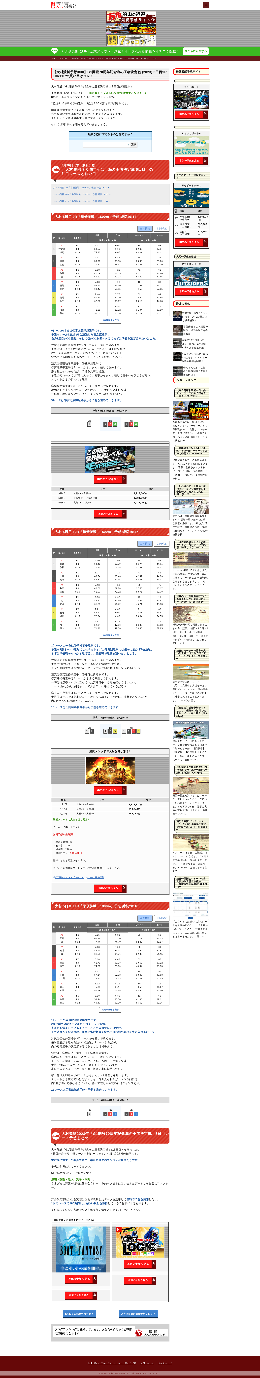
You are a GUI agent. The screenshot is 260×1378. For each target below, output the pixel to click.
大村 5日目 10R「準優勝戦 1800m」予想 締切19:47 (82, 194)
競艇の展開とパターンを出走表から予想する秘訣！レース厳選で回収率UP (191, 881)
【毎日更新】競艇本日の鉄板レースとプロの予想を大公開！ (191, 393)
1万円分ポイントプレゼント (68, 877)
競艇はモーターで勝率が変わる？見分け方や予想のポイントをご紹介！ (191, 653)
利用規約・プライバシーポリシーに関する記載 (112, 1363)
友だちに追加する (196, 51)
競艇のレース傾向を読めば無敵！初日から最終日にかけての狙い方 (191, 599)
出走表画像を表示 (110, 320)
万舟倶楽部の (138, 1314)
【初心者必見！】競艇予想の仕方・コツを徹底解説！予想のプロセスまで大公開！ (191, 490)
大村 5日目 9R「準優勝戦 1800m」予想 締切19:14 (81, 187)
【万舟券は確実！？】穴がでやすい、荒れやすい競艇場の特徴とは (191, 544)
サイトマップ (165, 1363)
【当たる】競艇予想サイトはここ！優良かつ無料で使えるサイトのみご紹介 (191, 710)
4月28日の (79, 1314)
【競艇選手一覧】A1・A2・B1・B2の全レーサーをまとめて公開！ (191, 451)
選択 (133, 144)
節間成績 (162, 228)
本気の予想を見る (111, 479)
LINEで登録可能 (94, 877)
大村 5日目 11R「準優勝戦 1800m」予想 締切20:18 (82, 201)
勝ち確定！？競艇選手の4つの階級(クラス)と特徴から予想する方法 (192, 770)
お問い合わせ (147, 1363)
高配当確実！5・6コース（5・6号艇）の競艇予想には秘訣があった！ (191, 824)
